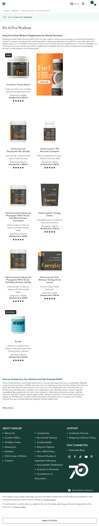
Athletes (9, 451)
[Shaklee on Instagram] (69, 456)
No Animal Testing (47, 437)
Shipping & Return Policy (82, 437)
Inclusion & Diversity (48, 469)
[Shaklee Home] (14, 4)
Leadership (43, 433)
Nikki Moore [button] (28, 17)
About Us (10, 433)
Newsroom (10, 446)
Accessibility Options (82, 490)
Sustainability (44, 442)
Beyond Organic (46, 446)
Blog (76, 450)
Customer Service (79, 433)
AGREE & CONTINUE (49, 521)
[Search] (83, 4)
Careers (9, 460)
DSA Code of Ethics (15, 456)
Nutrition (15, 11)
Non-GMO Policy (46, 451)
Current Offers (12, 437)
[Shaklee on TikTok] (80, 455)
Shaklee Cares (13, 442)
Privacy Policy (50, 500)
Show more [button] (8, 408)
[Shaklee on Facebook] (74, 456)
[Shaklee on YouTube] (86, 456)
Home (6, 11)
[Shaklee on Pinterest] (91, 456)
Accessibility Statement (50, 464)
